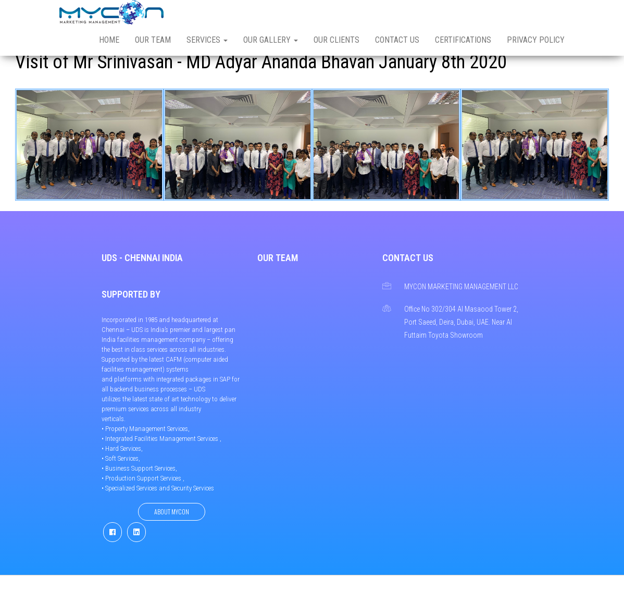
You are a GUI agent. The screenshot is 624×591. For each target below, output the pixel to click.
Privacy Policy (536, 40)
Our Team (153, 40)
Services (207, 40)
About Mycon (171, 511)
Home (109, 40)
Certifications (463, 40)
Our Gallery (270, 40)
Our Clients (336, 40)
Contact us (397, 40)
